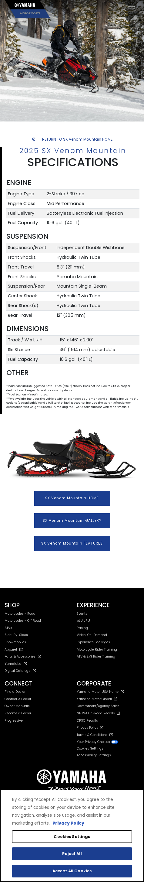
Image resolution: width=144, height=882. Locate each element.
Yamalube (16, 664)
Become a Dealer (18, 713)
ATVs (8, 628)
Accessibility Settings (94, 755)
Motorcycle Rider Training (97, 649)
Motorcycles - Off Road (23, 620)
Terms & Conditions (95, 735)
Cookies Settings (90, 749)
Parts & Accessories (23, 656)
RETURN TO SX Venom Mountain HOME (72, 139)
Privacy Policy (90, 727)
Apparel (14, 649)
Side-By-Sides (16, 635)
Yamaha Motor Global (97, 699)
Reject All (72, 853)
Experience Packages (93, 642)
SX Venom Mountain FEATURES (72, 543)
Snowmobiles (15, 642)
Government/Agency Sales (98, 706)
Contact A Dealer (18, 699)
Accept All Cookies (72, 871)
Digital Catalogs (20, 670)
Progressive (14, 720)
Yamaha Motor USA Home (100, 691)
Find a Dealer (15, 691)
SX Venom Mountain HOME (72, 498)
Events (82, 613)
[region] (72, 836)
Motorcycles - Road (20, 613)
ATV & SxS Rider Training (96, 656)
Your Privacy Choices (98, 742)
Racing (82, 628)
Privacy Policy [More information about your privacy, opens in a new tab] (68, 823)
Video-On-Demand (92, 635)
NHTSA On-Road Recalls (98, 713)
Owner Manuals (17, 706)
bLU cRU (83, 620)
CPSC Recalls (87, 720)
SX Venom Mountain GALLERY (72, 520)
